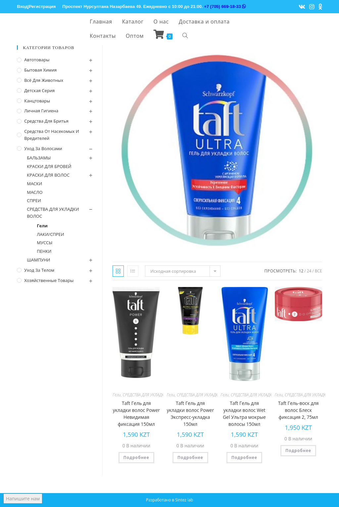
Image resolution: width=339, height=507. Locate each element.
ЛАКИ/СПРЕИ (50, 234)
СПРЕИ (34, 200)
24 (309, 271)
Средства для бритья (46, 121)
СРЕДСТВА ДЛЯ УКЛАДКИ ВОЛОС (152, 395)
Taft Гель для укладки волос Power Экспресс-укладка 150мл (190, 413)
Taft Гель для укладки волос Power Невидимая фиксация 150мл (136, 413)
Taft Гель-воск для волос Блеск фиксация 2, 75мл (298, 410)
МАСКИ (34, 184)
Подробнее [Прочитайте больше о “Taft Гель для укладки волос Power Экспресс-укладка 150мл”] (190, 457)
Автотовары (36, 60)
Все (318, 271)
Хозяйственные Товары (48, 280)
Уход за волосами (43, 148)
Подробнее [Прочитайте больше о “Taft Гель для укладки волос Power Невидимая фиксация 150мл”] (136, 457)
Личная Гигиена (41, 111)
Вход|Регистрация (36, 6)
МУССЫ (44, 243)
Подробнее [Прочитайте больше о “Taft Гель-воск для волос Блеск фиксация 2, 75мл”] (298, 450)
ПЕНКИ (44, 251)
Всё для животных (43, 80)
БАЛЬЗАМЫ (39, 158)
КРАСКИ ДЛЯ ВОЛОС (48, 175)
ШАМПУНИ (38, 260)
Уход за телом (39, 270)
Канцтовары (37, 101)
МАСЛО (34, 192)
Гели (117, 395)
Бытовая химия (40, 70)
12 (301, 271)
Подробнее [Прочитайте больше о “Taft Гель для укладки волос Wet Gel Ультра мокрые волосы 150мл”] (244, 457)
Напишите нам (23, 498)
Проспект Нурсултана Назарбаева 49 (101, 6)
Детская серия (39, 90)
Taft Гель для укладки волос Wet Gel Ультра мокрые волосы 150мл (244, 413)
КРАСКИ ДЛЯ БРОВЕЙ (49, 166)
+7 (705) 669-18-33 (225, 6)
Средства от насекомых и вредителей (51, 134)
